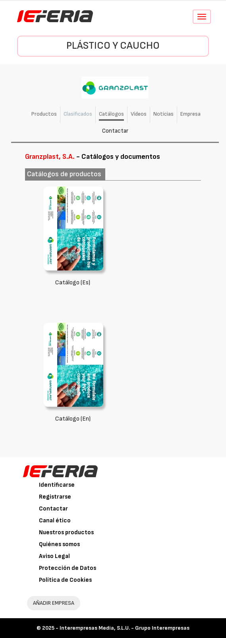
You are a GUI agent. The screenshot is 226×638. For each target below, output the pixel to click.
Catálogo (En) (73, 419)
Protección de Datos (67, 568)
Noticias (163, 113)
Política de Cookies (65, 580)
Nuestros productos (66, 532)
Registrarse (55, 497)
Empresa (190, 113)
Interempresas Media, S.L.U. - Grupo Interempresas (124, 628)
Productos (44, 113)
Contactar (115, 131)
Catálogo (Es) (72, 282)
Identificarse (57, 485)
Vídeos (139, 113)
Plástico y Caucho (113, 46)
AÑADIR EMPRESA (53, 603)
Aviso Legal (54, 556)
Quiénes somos (59, 544)
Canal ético (55, 520)
